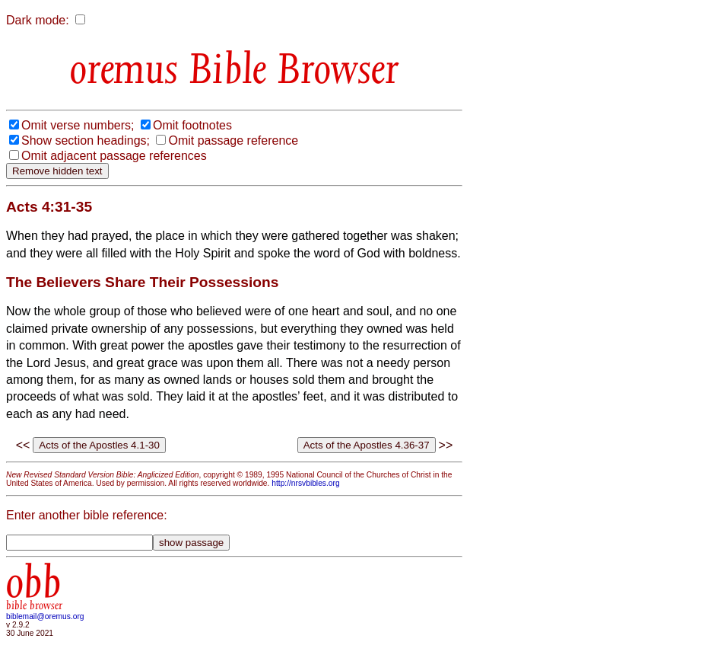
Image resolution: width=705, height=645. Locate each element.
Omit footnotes (192, 125)
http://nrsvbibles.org (305, 483)
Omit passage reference (233, 140)
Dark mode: (37, 20)
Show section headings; (85, 140)
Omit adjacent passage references (114, 155)
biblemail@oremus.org (45, 616)
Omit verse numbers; (77, 125)
